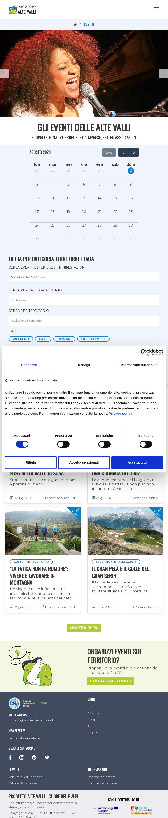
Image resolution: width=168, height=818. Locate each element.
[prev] (123, 152)
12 (68, 198)
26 (68, 225)
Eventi (92, 726)
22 (115, 212)
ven (99, 164)
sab (115, 164)
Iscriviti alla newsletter (25, 738)
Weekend (20, 339)
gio (84, 164)
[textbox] (85, 300)
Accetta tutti (137, 462)
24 (37, 225)
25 (53, 225)
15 (115, 198)
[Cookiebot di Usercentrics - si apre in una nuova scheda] (144, 352)
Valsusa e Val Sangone (26, 776)
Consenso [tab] (29, 365)
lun (37, 164)
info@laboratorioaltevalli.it (33, 720)
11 (52, 198)
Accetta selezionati (84, 462)
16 (131, 198)
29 (68, 170)
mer (68, 164)
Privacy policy (120, 413)
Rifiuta (31, 462)
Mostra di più (84, 628)
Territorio (94, 706)
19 (68, 212)
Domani (64, 339)
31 (99, 170)
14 (100, 198)
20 (84, 212)
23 (131, 212)
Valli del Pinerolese (23, 783)
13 (84, 198)
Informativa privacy (101, 776)
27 (37, 170)
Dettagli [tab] (84, 365)
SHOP (92, 732)
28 (53, 170)
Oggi (109, 152)
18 (53, 212)
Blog (91, 719)
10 (37, 198)
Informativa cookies (102, 783)
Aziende (93, 713)
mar (52, 164)
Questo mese (93, 339)
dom (130, 164)
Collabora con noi (110, 681)
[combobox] (84, 300)
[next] (133, 152)
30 (84, 170)
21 (99, 212)
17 (37, 212)
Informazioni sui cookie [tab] (138, 365)
